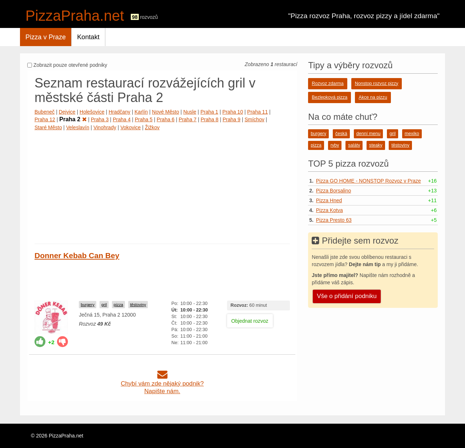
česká (341, 133)
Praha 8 (209, 119)
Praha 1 (209, 112)
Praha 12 (45, 119)
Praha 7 (188, 119)
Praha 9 (231, 119)
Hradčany (119, 112)
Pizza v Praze (45, 37)
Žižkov (152, 127)
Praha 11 (257, 112)
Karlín (141, 112)
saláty (354, 145)
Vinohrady (104, 127)
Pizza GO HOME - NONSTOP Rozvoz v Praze (368, 181)
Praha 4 (121, 119)
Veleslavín (77, 127)
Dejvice (67, 112)
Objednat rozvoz (249, 321)
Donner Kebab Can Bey (77, 255)
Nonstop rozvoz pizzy (377, 83)
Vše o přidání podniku (346, 296)
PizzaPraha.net (74, 16)
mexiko (412, 133)
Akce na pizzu (373, 97)
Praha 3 (100, 119)
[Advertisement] (162, 185)
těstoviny (138, 304)
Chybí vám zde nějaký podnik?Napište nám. (162, 383)
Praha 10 (232, 112)
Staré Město (48, 127)
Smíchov (254, 119)
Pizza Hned (329, 200)
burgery (87, 304)
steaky (375, 145)
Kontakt (88, 37)
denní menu (368, 133)
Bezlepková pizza (329, 97)
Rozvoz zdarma (328, 83)
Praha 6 (165, 119)
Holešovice (92, 112)
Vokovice (130, 127)
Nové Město (165, 112)
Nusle (189, 112)
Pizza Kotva (329, 210)
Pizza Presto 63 (334, 220)
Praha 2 (72, 119)
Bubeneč (44, 112)
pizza (118, 304)
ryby (335, 145)
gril (104, 304)
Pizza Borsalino (333, 191)
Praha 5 (144, 119)
